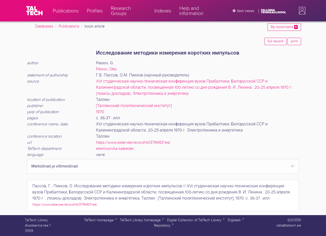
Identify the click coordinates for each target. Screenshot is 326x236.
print (294, 41)
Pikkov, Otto (106, 69)
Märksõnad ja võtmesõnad (54, 166)
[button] (301, 10)
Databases (44, 26)
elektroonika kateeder (115, 148)
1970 (100, 112)
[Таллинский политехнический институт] (134, 105)
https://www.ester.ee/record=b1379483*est (133, 142)
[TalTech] (34, 11)
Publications (69, 26)
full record (275, 41)
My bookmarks (284, 27)
